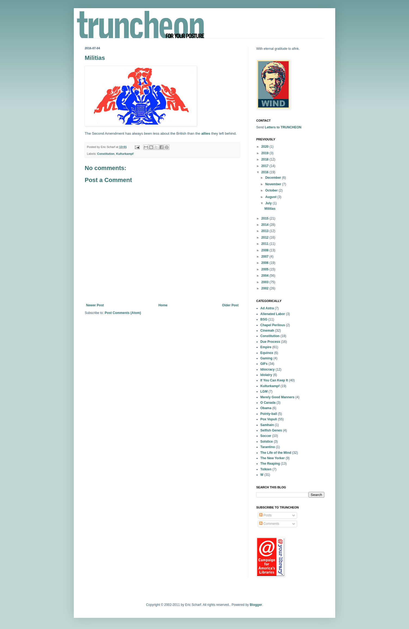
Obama (265, 408)
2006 (265, 263)
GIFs (264, 364)
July (269, 203)
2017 (265, 166)
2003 (265, 282)
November (273, 184)
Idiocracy (267, 369)
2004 (265, 276)
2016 (265, 172)
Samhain (267, 425)
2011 (265, 244)
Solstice (266, 441)
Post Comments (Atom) (123, 313)
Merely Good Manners (277, 397)
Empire (265, 347)
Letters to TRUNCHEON (283, 127)
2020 (265, 147)
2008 (265, 250)
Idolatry (266, 375)
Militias (270, 209)
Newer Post (95, 305)
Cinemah (267, 330)
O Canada (268, 403)
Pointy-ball (268, 414)
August (271, 197)
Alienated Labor (272, 314)
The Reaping (270, 463)
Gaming (266, 358)
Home (162, 305)
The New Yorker (272, 458)
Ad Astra (267, 308)
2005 (265, 269)
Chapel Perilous (272, 325)
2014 (265, 225)
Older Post (230, 305)
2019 (265, 153)
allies (205, 133)
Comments (269, 524)
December (273, 178)
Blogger (256, 605)
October (272, 190)
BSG (263, 319)
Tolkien (265, 469)
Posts (265, 515)
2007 (265, 256)
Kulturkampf (124, 153)
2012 (265, 237)
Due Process (270, 342)
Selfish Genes (271, 430)
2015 (265, 218)
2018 (265, 159)
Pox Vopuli (268, 419)
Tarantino (267, 447)
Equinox (266, 353)
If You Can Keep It (274, 380)
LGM (264, 391)
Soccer (265, 436)
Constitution (106, 153)
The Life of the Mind (275, 453)
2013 (265, 231)
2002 (265, 288)
